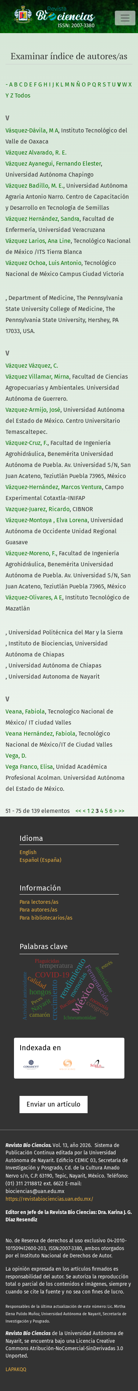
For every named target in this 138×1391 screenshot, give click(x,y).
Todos (22, 95)
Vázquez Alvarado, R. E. (36, 152)
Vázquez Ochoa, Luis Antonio (43, 262)
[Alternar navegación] (125, 18)
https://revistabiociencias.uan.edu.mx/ (49, 1199)
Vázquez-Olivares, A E (34, 597)
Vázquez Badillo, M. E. (34, 185)
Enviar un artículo (53, 1104)
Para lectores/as (39, 902)
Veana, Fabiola (25, 711)
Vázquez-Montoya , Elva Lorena (47, 520)
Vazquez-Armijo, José (33, 409)
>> (121, 810)
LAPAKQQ (16, 1369)
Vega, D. (16, 755)
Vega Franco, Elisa (29, 766)
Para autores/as (38, 910)
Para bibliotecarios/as (46, 918)
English (28, 852)
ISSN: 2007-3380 (76, 25)
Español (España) (40, 860)
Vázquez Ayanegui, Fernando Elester (53, 163)
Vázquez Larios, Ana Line (38, 240)
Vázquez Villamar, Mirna (37, 376)
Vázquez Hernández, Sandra (42, 218)
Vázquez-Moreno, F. (31, 553)
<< (78, 810)
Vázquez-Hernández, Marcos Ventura (54, 487)
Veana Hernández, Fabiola (40, 733)
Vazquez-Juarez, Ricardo (38, 509)
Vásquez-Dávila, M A (32, 130)
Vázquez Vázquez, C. (32, 365)
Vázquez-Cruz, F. (26, 442)
